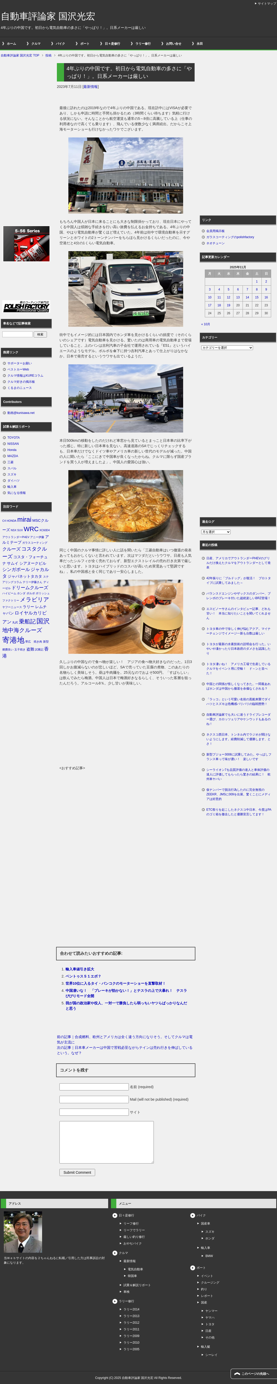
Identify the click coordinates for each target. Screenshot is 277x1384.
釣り (204, 1289)
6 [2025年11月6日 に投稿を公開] (238, 289)
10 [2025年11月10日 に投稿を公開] (209, 297)
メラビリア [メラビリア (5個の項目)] (34, 599)
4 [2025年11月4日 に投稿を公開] (219, 289)
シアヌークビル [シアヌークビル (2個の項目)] (32, 563)
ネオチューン (215, 243)
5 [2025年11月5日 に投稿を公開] (229, 289)
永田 (200, 43)
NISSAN (13, 444)
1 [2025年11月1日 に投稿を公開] (257, 281)
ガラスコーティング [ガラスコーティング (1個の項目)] (34, 542)
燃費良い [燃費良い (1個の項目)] (8, 649)
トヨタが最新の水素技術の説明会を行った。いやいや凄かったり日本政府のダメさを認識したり (238, 648)
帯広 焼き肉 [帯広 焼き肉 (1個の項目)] (33, 641)
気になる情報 (16, 493)
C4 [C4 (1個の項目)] (4, 520)
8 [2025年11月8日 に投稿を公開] (257, 289)
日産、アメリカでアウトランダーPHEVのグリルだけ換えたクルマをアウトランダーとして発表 (238, 562)
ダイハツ (13, 480)
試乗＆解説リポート (137, 1285)
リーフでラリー (134, 1230)
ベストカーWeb (18, 369)
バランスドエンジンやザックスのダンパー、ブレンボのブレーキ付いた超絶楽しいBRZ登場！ (238, 596)
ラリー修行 (143, 43)
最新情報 (90, 87)
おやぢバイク (132, 1243)
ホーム (11, 43)
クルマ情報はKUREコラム (25, 375)
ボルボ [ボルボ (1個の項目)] (31, 593)
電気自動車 (135, 1269)
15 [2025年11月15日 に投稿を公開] (256, 297)
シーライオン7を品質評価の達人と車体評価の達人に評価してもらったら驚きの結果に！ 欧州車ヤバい (238, 774)
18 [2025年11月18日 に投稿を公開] (219, 305)
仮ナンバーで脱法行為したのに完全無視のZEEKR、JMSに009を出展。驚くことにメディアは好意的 (238, 794)
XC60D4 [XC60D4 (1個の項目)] (45, 530)
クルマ (36, 43)
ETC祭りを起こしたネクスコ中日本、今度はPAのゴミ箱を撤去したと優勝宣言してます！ (238, 812)
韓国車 (132, 1276)
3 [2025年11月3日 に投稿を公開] (210, 289)
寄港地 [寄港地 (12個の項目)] (13, 640)
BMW (209, 1256)
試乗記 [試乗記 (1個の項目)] (39, 649)
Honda (11, 450)
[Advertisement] (125, 727)
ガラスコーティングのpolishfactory (230, 237)
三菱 (10, 462)
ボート (85, 43)
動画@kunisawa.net (20, 413)
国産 (204, 1302)
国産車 (205, 1223)
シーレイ (211, 1355)
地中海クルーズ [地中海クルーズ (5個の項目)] (22, 630)
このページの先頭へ (255, 1374)
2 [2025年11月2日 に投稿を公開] (266, 281)
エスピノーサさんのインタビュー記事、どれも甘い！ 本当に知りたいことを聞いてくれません (238, 613)
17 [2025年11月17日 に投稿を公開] (209, 305)
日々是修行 (112, 43)
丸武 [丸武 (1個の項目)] (15, 622)
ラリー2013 (131, 1316)
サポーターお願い (19, 363)
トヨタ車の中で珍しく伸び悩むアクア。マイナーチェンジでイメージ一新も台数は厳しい (238, 631)
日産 (208, 1331)
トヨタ (210, 1324)
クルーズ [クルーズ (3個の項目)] (11, 549)
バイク (60, 43)
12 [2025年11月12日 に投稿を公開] (228, 297)
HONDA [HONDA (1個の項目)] (11, 520)
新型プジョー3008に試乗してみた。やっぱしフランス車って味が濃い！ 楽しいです (238, 757)
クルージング (210, 1282)
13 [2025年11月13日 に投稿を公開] (238, 297)
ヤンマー (211, 1311)
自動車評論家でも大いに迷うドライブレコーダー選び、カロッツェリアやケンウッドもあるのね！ (238, 719)
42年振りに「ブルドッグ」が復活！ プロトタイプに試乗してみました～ (238, 580)
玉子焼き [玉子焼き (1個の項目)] (20, 649)
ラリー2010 (131, 1342)
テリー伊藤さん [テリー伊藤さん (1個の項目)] (32, 582)
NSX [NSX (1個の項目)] (13, 530)
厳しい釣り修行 (134, 1237)
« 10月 (205, 324)
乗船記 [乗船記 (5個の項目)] (27, 621)
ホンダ (210, 1238)
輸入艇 (205, 1346)
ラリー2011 (131, 1329)
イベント (207, 1276)
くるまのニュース (19, 388)
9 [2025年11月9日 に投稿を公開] (266, 289)
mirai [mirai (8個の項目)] (24, 519)
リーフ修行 (131, 1223)
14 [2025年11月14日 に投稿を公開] (247, 297)
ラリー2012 (131, 1322)
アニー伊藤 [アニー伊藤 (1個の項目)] (37, 537)
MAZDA (12, 456)
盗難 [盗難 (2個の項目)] (30, 649)
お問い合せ (173, 43)
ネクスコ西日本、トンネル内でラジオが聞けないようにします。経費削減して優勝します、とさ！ (238, 739)
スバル (12, 468)
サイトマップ (267, 3)
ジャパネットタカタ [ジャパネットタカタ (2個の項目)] (25, 576)
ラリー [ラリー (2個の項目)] (28, 607)
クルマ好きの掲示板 (21, 381)
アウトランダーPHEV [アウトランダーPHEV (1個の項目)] (15, 537)
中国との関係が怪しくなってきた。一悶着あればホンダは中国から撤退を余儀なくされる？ (238, 686)
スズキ (12, 474)
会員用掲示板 (215, 231)
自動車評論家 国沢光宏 (48, 16)
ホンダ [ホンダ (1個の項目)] (21, 593)
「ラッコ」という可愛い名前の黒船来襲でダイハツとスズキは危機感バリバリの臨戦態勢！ (238, 701)
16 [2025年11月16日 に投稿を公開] (266, 297)
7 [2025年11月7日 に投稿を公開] (247, 289)
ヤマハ (210, 1317)
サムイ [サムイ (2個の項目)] (12, 563)
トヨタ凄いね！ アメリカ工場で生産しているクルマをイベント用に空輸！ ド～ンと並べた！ (238, 668)
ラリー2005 (131, 1349)
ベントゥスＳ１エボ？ (83, 976)
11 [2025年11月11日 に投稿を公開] (219, 297)
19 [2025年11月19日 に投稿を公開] (228, 305)
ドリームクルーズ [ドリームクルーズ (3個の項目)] (29, 587)
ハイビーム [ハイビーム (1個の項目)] (9, 593)
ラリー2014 (131, 1309)
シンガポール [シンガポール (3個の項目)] (16, 569)
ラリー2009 (131, 1336)
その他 (210, 1337)
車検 (126, 1292)
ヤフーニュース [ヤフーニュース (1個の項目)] (12, 607)
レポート (207, 1296)
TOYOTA (13, 437)
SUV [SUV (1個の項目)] (20, 530)
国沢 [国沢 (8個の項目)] (43, 621)
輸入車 (12, 487)
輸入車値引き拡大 (80, 969)
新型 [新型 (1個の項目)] (46, 641)
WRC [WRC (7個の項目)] (31, 529)
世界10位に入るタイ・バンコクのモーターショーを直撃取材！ (116, 983)
